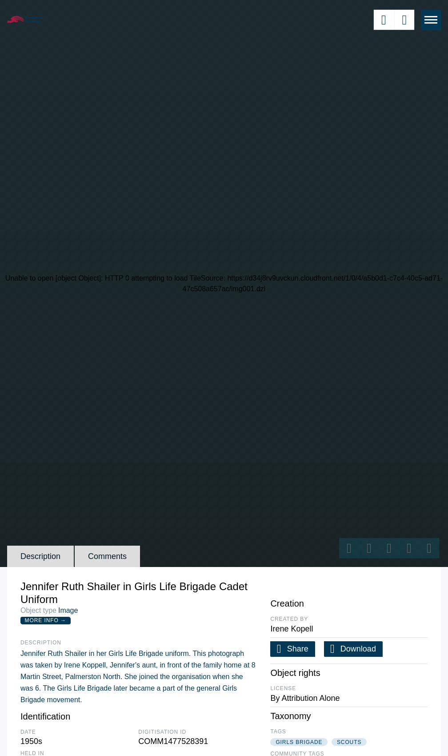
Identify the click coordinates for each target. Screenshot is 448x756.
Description (40, 556)
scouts (349, 742)
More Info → (45, 620)
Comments (107, 556)
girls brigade (299, 742)
